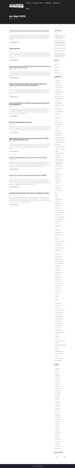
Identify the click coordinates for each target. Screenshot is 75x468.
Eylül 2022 (57, 386)
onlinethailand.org (58, 272)
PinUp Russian (58, 283)
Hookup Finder (58, 201)
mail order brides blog (59, 247)
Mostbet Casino (58, 254)
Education (57, 176)
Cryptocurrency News (59, 148)
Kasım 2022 (57, 381)
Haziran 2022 (57, 392)
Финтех (56, 355)
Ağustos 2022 (58, 388)
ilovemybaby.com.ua (59, 210)
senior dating (57, 292)
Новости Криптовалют (59, 351)
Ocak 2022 (57, 403)
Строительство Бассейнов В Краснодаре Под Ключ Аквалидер (29, 31)
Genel (15, 32)
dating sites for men (59, 165)
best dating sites (58, 108)
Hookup (56, 196)
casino (56, 128)
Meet (56, 252)
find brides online (58, 181)
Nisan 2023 (57, 370)
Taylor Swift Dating (59, 318)
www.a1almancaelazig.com (60, 344)
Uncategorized (58, 323)
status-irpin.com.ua (59, 312)
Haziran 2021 (57, 419)
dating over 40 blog (59, 159)
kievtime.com (57, 230)
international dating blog (60, 212)
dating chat (57, 157)
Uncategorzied (58, 327)
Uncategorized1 (58, 325)
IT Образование (58, 221)
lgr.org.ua (57, 239)
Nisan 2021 (57, 423)
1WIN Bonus (57, 83)
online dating (57, 270)
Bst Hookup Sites (58, 124)
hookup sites (57, 205)
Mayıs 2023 (57, 368)
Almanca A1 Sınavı (38, 3)
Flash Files (57, 185)
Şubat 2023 (57, 375)
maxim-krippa (58, 250)
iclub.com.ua (57, 208)
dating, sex (57, 170)
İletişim (28, 8)
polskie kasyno (58, 287)
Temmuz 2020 (58, 439)
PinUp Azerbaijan (58, 276)
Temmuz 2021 (58, 417)
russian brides (58, 290)
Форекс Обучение (58, 360)
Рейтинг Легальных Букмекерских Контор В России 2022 (27, 173)
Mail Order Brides (58, 245)
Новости (56, 349)
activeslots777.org (58, 87)
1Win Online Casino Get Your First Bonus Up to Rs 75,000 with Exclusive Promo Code (29, 137)
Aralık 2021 (57, 406)
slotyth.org (57, 305)
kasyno (56, 228)
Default (56, 172)
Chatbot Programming (59, 137)
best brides (57, 100)
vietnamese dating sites (60, 332)
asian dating (57, 94)
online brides (57, 267)
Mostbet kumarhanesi (59, 261)
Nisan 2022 (57, 397)
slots (56, 301)
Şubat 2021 (57, 426)
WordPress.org (57, 73)
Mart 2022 (57, 399)
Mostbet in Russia (58, 256)
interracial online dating (59, 216)
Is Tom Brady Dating (59, 219)
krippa (56, 236)
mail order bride (58, 243)
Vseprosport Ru (14, 48)
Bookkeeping (57, 117)
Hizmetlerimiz (56, 3)
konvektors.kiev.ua (58, 232)
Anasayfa (28, 3)
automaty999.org (58, 98)
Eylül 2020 (57, 437)
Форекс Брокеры (58, 358)
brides (56, 120)
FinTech (15, 105)
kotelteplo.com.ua (58, 234)
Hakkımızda (48, 3)
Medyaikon (41, 466)
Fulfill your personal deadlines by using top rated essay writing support (60, 37)
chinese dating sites (59, 139)
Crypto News (57, 144)
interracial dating (58, 214)
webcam (57, 334)
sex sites (57, 296)
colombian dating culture (60, 142)
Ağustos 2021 (58, 415)
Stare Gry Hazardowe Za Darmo (20, 121)
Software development (59, 310)
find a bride (57, 179)
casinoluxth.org (58, 131)
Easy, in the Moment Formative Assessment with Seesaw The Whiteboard (29, 102)
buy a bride (57, 126)
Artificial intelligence (59, 91)
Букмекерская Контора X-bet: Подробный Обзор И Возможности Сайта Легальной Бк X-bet (30, 66)
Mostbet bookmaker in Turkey (60, 48)
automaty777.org (58, 96)
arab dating (57, 89)
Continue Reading (13, 42)
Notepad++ (57, 265)
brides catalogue (58, 122)
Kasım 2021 (57, 408)
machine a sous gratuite (60, 241)
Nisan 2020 (57, 446)
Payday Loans (58, 274)
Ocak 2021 (57, 428)
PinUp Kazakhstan (58, 281)
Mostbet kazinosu (58, 259)
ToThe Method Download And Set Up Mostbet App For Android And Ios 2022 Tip (60, 55)
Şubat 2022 (57, 401)
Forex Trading (58, 190)
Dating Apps (57, 155)
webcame (57, 336)
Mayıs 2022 (57, 395)
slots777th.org (58, 303)
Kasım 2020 (57, 432)
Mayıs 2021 (57, 421)
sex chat (57, 294)
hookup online (58, 203)
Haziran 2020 (57, 441)
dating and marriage (59, 153)
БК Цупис (57, 347)
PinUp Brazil (57, 279)
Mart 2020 (57, 448)
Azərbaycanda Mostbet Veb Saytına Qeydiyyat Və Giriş (29, 191)
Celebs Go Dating (58, 133)
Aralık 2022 (57, 379)
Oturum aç (56, 64)
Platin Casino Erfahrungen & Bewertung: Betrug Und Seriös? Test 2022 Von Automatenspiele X (27, 84)
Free (56, 192)
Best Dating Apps (58, 102)
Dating (56, 151)
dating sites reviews (59, 168)
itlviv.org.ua (57, 223)
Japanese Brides (58, 225)
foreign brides (58, 188)
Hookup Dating (58, 199)
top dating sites (58, 321)
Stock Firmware (58, 314)
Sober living (57, 307)
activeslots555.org (58, 85)
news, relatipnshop (59, 263)
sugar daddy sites (58, 316)
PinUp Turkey (57, 285)
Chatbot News (58, 135)
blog (56, 115)
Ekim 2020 (57, 435)
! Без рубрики (57, 80)
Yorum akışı (56, 70)
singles (56, 298)
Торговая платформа (58, 353)
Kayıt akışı (56, 67)
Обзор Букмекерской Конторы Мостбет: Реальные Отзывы (28, 156)
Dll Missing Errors (58, 174)
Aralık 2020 (57, 430)
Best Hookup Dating (59, 111)
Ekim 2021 (57, 410)
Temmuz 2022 (58, 390)
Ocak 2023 (57, 377)
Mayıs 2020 (57, 443)
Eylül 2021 (57, 412)
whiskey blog (57, 338)
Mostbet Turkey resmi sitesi (59, 50)
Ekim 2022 (57, 384)
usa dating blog (58, 330)
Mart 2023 (57, 372)
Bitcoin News (57, 113)
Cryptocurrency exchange (60, 146)
